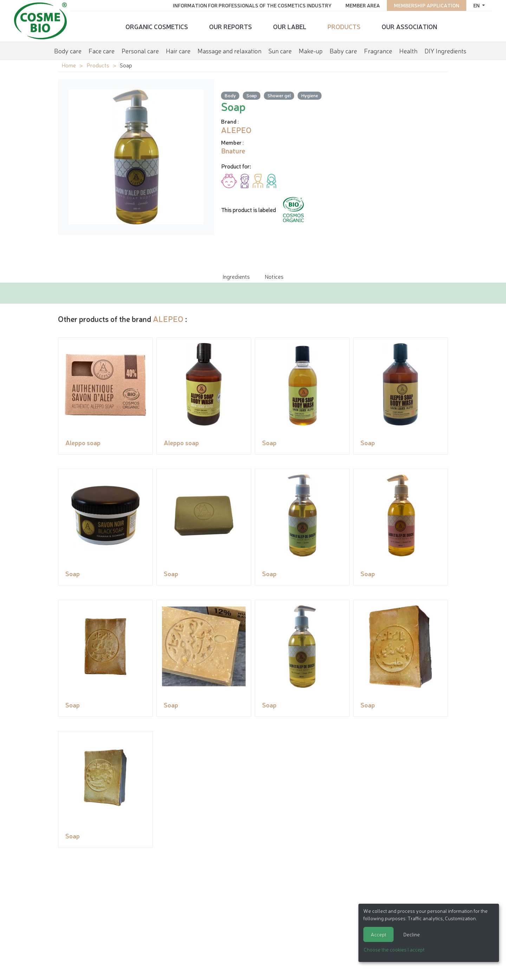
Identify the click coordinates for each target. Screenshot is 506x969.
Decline (411, 934)
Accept (378, 934)
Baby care (343, 50)
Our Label (289, 26)
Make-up (311, 50)
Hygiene (309, 95)
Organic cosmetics (156, 26)
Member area (362, 5)
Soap (251, 95)
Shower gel (279, 95)
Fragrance (378, 50)
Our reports (230, 26)
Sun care (280, 50)
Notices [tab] (274, 276)
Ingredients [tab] (236, 276)
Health (408, 50)
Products (344, 26)
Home (68, 65)
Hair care (178, 50)
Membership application (426, 5)
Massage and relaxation (229, 50)
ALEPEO (168, 319)
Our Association (409, 26)
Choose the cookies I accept (394, 949)
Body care (68, 50)
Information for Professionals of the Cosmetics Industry (252, 5)
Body (230, 95)
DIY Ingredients (445, 50)
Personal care (140, 50)
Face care (102, 50)
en (477, 5)
